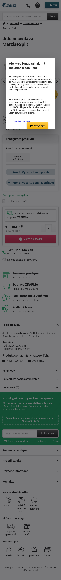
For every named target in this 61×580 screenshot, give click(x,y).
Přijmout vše (37, 125)
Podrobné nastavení (22, 121)
